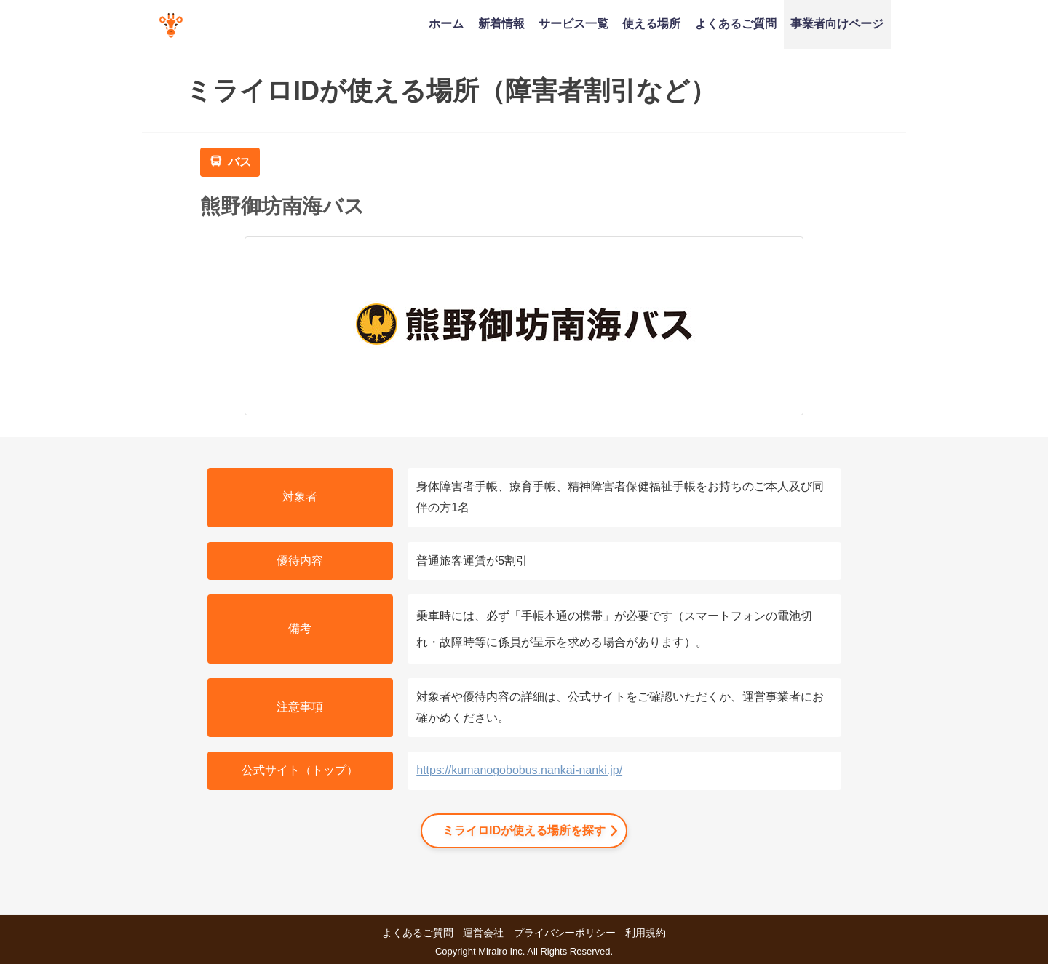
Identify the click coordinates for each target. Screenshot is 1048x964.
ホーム (446, 23)
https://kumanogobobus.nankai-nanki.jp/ (519, 770)
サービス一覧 (573, 23)
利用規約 (645, 933)
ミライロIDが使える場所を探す (524, 830)
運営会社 (483, 933)
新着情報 (501, 23)
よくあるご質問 (736, 23)
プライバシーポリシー (565, 933)
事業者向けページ (837, 23)
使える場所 (651, 23)
